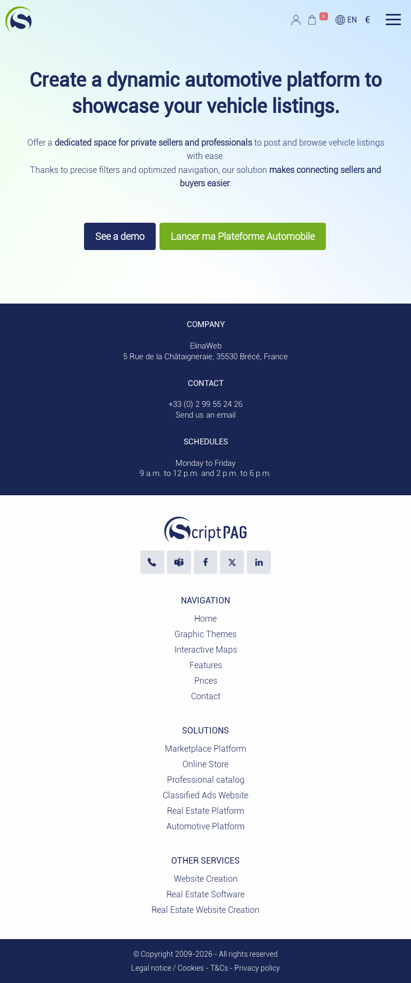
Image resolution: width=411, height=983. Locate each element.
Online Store (205, 764)
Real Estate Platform (205, 811)
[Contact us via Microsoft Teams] (179, 562)
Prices (205, 681)
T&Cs (219, 968)
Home (205, 619)
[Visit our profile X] (232, 562)
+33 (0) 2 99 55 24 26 (205, 404)
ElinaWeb (206, 346)
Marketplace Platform (205, 749)
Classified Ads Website (205, 795)
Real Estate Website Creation (205, 910)
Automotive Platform (205, 826)
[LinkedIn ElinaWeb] (259, 562)
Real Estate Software (205, 894)
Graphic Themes (205, 634)
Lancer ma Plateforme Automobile (243, 236)
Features (205, 665)
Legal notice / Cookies (167, 968)
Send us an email (205, 415)
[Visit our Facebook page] (206, 562)
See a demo (119, 236)
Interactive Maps (205, 650)
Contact (205, 696)
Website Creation (206, 879)
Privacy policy (257, 968)
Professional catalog (206, 780)
